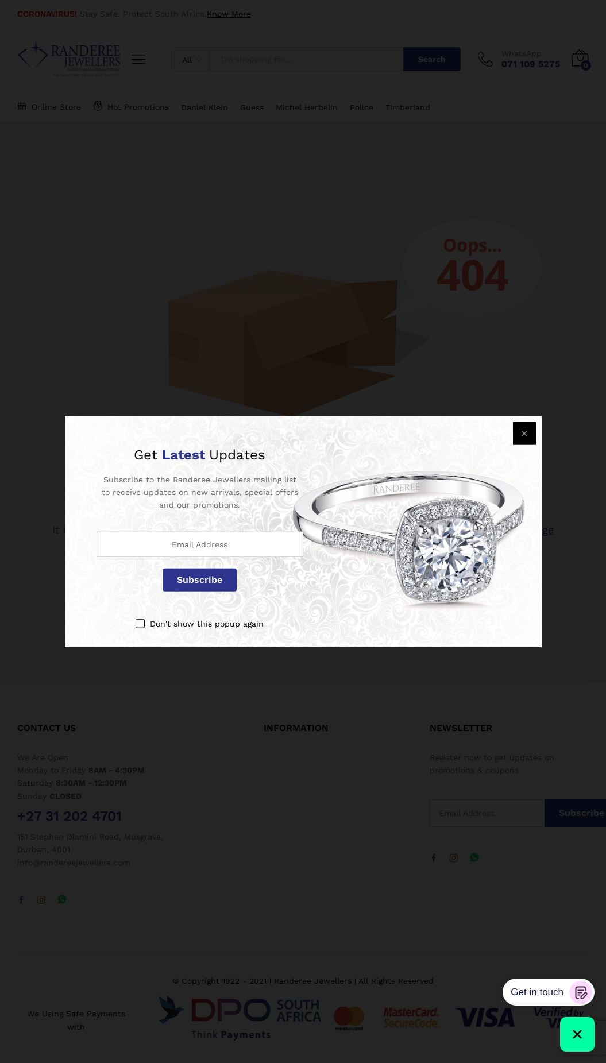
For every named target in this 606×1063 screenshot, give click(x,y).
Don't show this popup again (207, 623)
